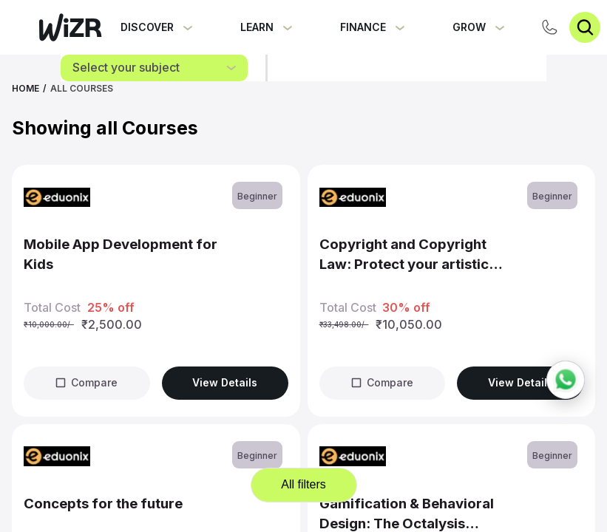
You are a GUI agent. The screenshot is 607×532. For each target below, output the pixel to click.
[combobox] (154, 68)
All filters (303, 484)
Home (25, 88)
